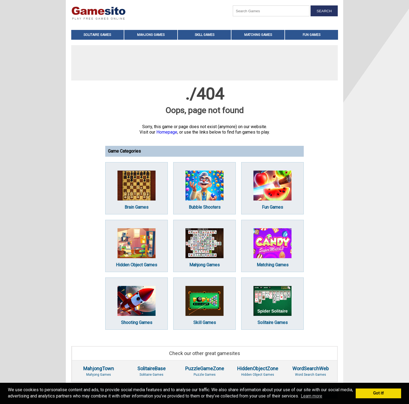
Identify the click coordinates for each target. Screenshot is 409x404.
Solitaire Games (97, 35)
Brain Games (136, 190)
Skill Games (204, 35)
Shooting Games (136, 305)
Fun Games (311, 35)
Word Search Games (310, 371)
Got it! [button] (378, 393)
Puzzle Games (204, 371)
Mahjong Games (151, 35)
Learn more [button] (311, 396)
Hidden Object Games (136, 247)
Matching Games (258, 35)
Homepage (166, 132)
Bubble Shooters (204, 190)
